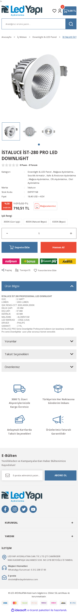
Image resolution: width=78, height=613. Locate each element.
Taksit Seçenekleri (17, 354)
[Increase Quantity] (71, 233)
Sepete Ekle (19, 247)
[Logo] (22, 11)
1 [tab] (39, 144)
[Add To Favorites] (45, 270)
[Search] (39, 23)
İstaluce (32, 187)
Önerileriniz (12, 367)
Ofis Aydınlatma (59, 179)
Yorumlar (11, 341)
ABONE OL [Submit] (61, 475)
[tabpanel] (11, 131)
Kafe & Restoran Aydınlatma (61, 175)
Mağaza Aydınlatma (63, 171)
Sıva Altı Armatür (36, 175)
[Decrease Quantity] (7, 233)
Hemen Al (58, 247)
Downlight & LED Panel (39, 171)
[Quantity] (39, 233)
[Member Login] (59, 11)
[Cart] (69, 10)
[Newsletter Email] (22, 475)
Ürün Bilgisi (12, 286)
